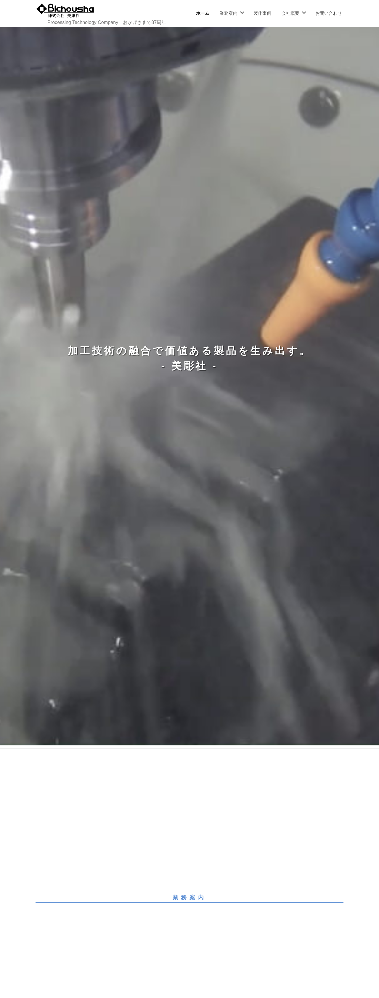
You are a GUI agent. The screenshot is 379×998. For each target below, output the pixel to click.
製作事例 (262, 13)
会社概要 (290, 13)
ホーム (202, 13)
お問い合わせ (328, 13)
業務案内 (228, 13)
